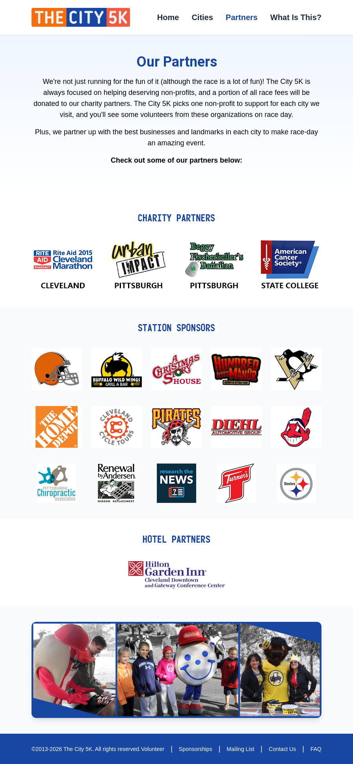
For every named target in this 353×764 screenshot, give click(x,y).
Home (168, 17)
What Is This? (295, 17)
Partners (242, 17)
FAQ (315, 749)
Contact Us (282, 749)
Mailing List (240, 749)
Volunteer (152, 749)
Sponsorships (195, 749)
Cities (202, 17)
